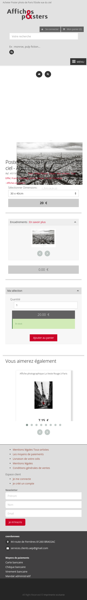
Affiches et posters (16, 182)
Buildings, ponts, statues (32, 178)
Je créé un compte (23, 483)
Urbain (52, 173)
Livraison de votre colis (26, 458)
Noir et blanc (63, 173)
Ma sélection (14, 290)
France (14, 178)
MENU (78, 62)
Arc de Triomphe (53, 178)
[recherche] (11, 52)
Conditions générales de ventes (31, 468)
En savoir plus (37, 222)
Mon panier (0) (72, 29)
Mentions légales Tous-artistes (31, 449)
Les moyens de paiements (28, 454)
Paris (30, 173)
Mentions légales (23, 463)
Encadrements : (28, 222)
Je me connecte (22, 479)
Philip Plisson (41, 173)
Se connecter (50, 29)
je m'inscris (15, 522)
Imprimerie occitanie (54, 594)
